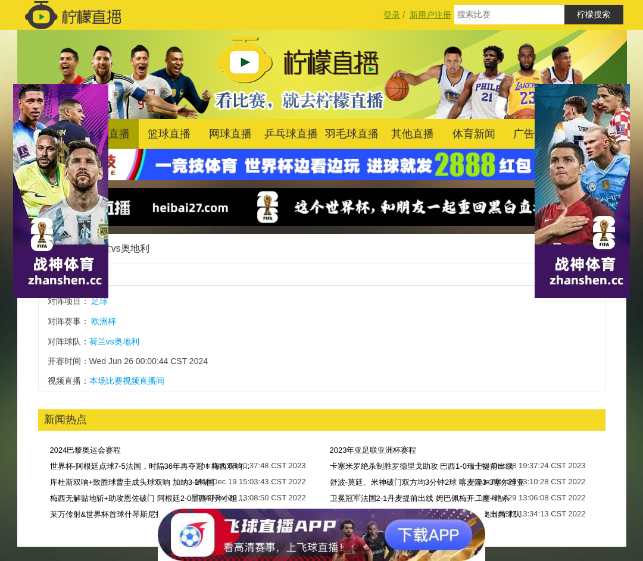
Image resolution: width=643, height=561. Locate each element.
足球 (99, 301)
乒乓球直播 (291, 134)
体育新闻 (473, 134)
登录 (391, 15)
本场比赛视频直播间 (126, 381)
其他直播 (412, 134)
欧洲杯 (103, 321)
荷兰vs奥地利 (120, 248)
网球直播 (230, 134)
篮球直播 (169, 134)
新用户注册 (430, 15)
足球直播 (108, 134)
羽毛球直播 (352, 134)
